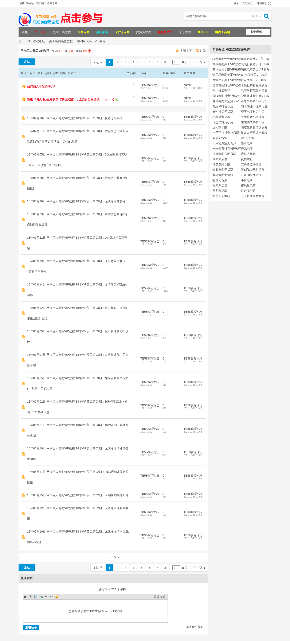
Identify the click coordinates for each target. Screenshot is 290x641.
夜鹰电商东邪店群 (224, 154)
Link (41, 597)
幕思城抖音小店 (222, 106)
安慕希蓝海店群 (251, 164)
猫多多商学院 (221, 164)
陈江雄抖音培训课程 (254, 127)
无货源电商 (122, 32)
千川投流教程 (221, 90)
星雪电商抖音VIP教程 (226, 85)
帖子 (255, 16)
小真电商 (247, 180)
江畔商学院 (248, 190)
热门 (48, 73)
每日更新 (40, 32)
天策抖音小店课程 (252, 117)
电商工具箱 (222, 32)
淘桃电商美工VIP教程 (255, 69)
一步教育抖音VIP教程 (226, 148)
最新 (40, 73)
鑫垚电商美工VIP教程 (226, 64)
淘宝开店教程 (62, 32)
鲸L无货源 (247, 138)
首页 (25, 32)
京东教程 (185, 32)
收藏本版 (186, 50)
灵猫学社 (247, 159)
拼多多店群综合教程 (254, 132)
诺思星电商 (248, 185)
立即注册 (247, 3)
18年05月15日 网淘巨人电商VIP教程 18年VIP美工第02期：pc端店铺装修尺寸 (78, 495)
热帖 (55, 73)
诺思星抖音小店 (222, 122)
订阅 (203, 50)
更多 (71, 73)
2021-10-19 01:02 (193, 291)
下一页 (197, 62)
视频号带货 (165, 32)
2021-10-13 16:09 (193, 88)
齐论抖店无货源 (222, 111)
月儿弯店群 (219, 190)
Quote (46, 597)
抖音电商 (83, 32)
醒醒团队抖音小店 (252, 122)
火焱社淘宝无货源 (224, 143)
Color (30, 597)
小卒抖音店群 (221, 117)
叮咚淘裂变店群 (251, 175)
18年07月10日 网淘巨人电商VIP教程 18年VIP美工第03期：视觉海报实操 (74, 118)
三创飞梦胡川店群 (252, 169)
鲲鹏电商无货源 (222, 169)
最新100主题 (26, 3)
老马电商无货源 (222, 175)
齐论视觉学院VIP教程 (226, 69)
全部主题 (26, 73)
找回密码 (261, 3)
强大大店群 (219, 159)
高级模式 (159, 596)
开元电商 (247, 148)
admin (188, 85)
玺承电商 (247, 143)
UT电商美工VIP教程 (254, 74)
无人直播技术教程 (252, 196)
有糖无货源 (219, 180)
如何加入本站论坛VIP (41, 86)
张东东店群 (219, 185)
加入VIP (203, 32)
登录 (236, 3)
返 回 (99, 62)
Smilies (57, 597)
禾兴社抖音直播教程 (254, 85)
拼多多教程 (143, 32)
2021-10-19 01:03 (193, 119)
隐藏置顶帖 (133, 83)
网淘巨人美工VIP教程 (91, 41)
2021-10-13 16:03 (193, 101)
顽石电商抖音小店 (252, 111)
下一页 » (113, 557)
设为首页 (40, 3)
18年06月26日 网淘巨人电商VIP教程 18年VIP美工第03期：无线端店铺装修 (76, 201)
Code (51, 597)
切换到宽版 (269, 3)
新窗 (133, 73)
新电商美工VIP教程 (253, 80)
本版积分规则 (195, 627)
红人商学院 (219, 127)
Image (36, 597)
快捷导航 (257, 32)
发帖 (27, 62)
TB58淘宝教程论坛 (20, 41)
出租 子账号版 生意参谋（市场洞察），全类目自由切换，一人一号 (70, 99)
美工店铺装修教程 (61, 41)
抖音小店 (102, 32)
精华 (63, 73)
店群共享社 (248, 154)
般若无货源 (219, 138)
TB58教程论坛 (35, 41)
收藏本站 (52, 3)
